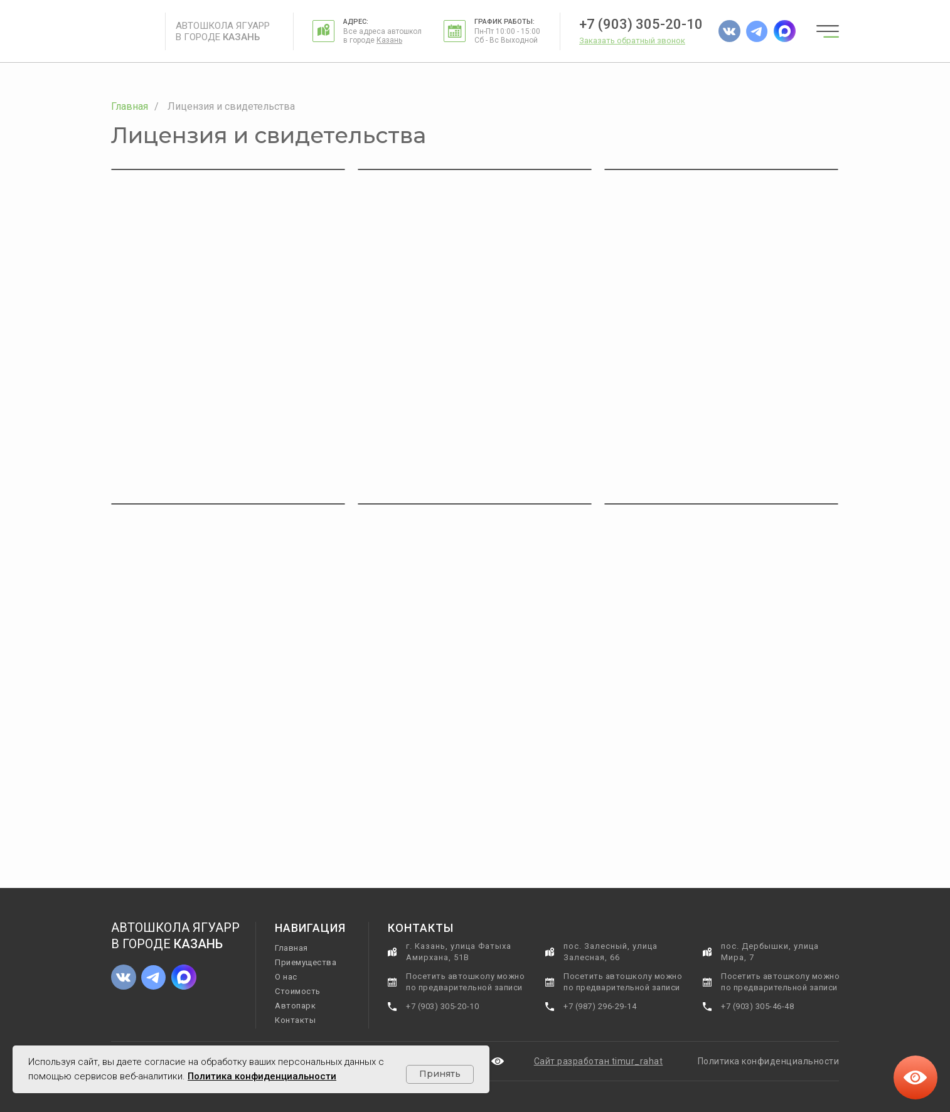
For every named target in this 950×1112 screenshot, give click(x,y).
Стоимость (298, 991)
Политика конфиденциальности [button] (769, 1061)
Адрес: (355, 22)
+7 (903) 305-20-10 (641, 24)
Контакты (295, 1020)
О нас (286, 976)
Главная (129, 106)
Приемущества (305, 962)
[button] (632, 40)
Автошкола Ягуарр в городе (223, 31)
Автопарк (295, 1005)
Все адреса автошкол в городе (382, 36)
